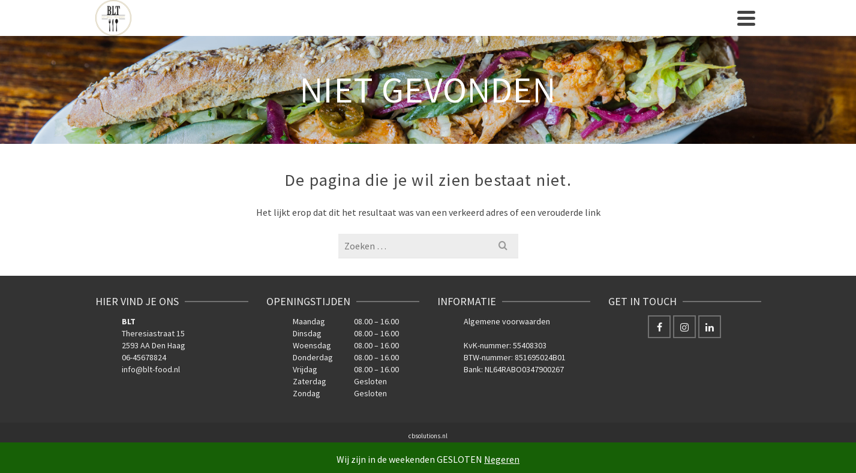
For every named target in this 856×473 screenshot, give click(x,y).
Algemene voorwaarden (507, 321)
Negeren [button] (501, 459)
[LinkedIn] (709, 326)
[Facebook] (659, 326)
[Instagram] (684, 326)
